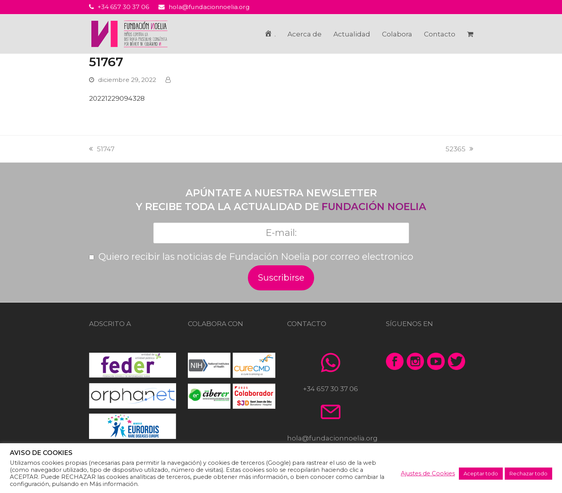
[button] (470, 34)
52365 (459, 149)
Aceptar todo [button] (481, 473)
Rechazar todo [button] (528, 473)
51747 (102, 149)
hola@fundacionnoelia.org (209, 7)
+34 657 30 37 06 (123, 7)
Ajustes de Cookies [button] (428, 473)
